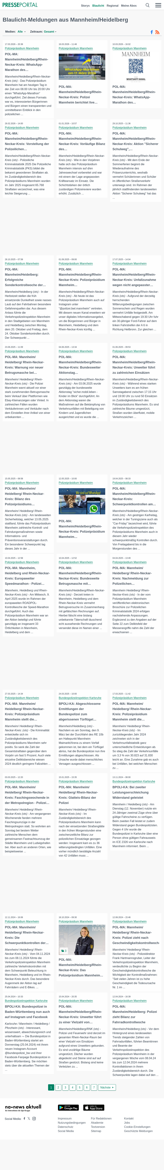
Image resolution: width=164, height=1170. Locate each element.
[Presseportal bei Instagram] (33, 1127)
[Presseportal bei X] (27, 1128)
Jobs (127, 1132)
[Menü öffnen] (158, 5)
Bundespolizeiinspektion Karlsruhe (80, 702)
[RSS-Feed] (157, 32)
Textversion (98, 1136)
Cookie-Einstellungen (137, 1136)
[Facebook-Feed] (151, 32)
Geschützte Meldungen (138, 1140)
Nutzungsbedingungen (72, 1132)
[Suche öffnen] (148, 5)
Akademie (97, 1132)
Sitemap (96, 1140)
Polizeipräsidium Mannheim (22, 48)
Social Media (66, 1140)
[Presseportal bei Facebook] (23, 1128)
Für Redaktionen (101, 1128)
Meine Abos (129, 5)
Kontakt (129, 1128)
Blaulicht (98, 5)
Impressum (65, 1128)
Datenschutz (65, 1136)
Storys (85, 5)
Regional (113, 5)
